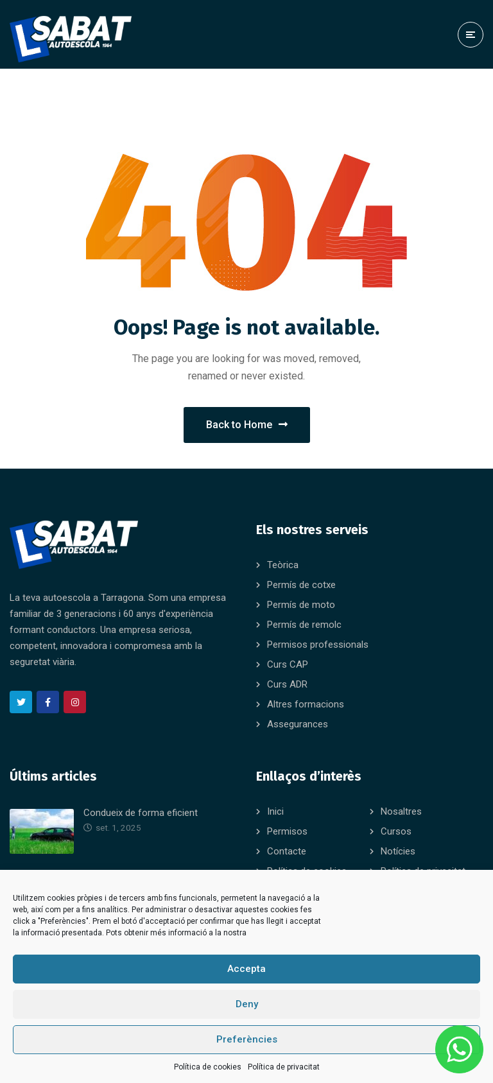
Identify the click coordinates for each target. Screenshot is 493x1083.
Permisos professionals (317, 644)
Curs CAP (287, 664)
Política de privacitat (284, 1066)
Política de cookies (207, 1066)
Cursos (396, 831)
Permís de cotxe (301, 585)
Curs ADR (287, 684)
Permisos (287, 831)
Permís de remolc (304, 624)
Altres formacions (305, 704)
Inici (275, 811)
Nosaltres (401, 811)
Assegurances (297, 724)
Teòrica (282, 565)
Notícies (398, 851)
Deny (247, 1004)
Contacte (286, 851)
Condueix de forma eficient (140, 813)
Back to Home (247, 425)
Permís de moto (301, 605)
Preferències (246, 1039)
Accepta (246, 969)
